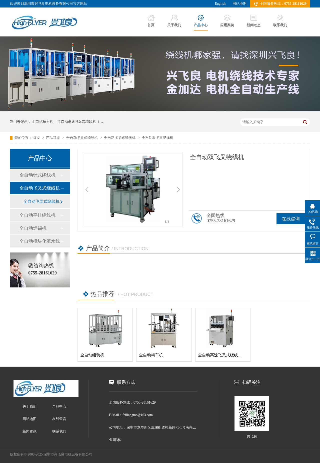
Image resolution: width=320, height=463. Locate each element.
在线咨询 (291, 218)
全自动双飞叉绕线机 (157, 138)
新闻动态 (254, 21)
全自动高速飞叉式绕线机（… (80, 121)
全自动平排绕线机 (38, 215)
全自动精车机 (42, 121)
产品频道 (53, 138)
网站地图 (239, 3)
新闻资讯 (29, 431)
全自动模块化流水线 (40, 241)
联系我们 (280, 21)
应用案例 (227, 21)
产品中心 (201, 21)
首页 (151, 21)
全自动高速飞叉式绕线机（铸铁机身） (232, 355)
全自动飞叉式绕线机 (82, 138)
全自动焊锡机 (33, 228)
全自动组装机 (92, 355)
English (220, 3)
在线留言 (59, 419)
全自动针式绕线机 (38, 175)
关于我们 (174, 21)
